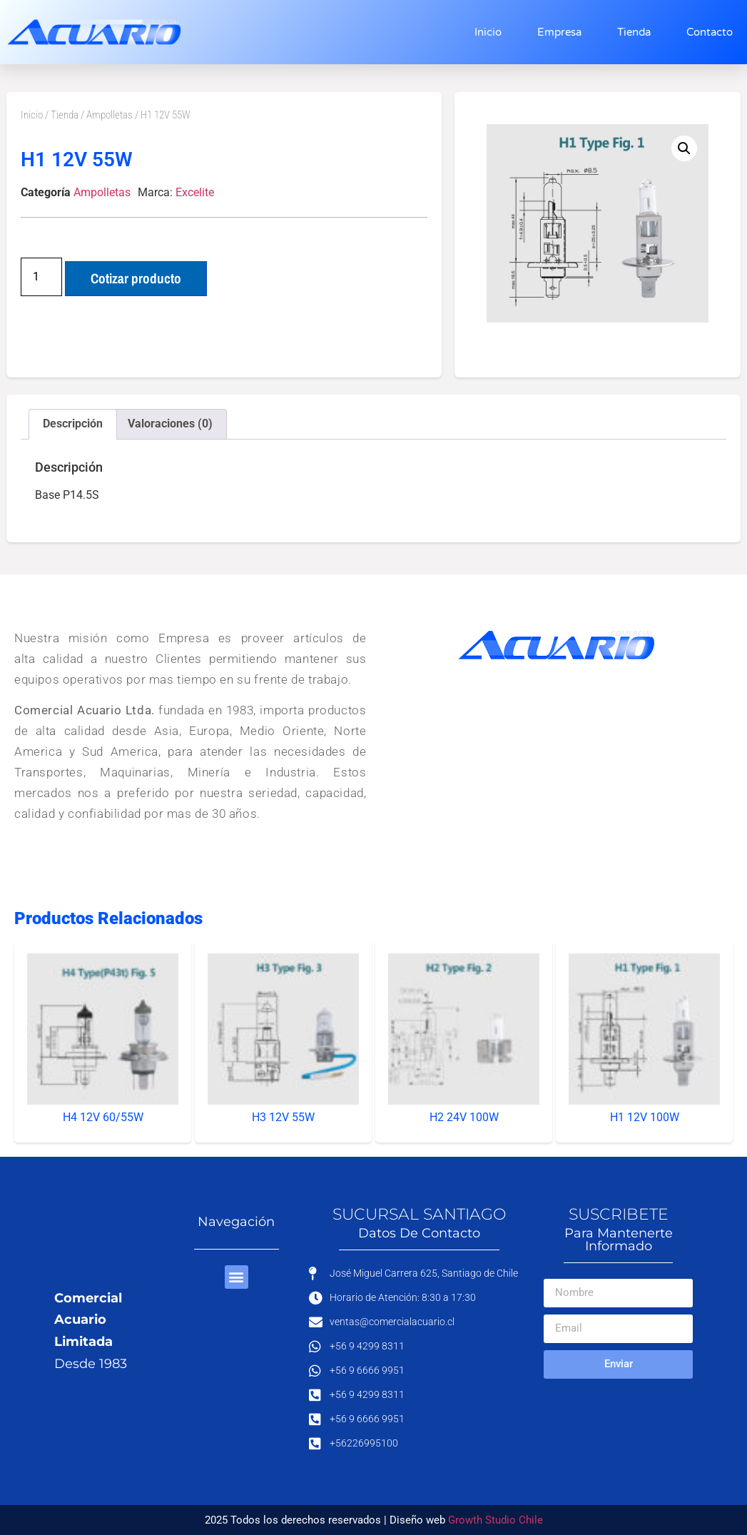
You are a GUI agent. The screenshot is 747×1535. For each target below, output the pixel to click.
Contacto (709, 32)
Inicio (488, 32)
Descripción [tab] (73, 423)
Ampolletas (109, 114)
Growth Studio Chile (495, 1520)
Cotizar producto (136, 278)
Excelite (195, 192)
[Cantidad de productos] (41, 277)
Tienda (634, 32)
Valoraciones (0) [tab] (170, 423)
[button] (684, 148)
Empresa (559, 32)
